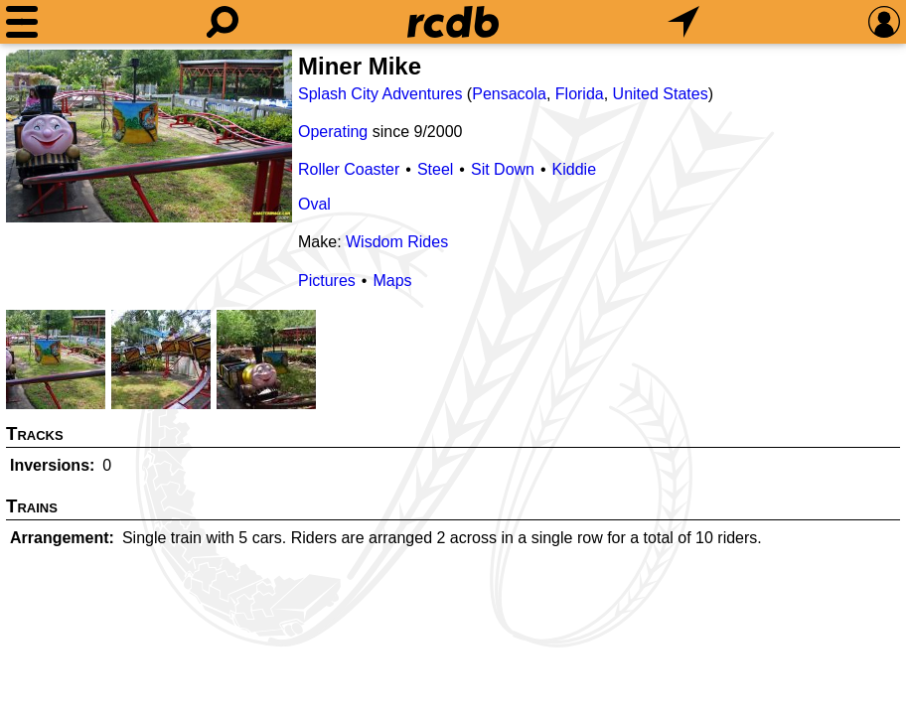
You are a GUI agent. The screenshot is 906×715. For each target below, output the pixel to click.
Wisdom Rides (397, 241)
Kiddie (574, 169)
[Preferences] (884, 22)
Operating (333, 131)
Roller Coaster (348, 169)
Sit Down (502, 169)
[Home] (453, 22)
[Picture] (149, 136)
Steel (435, 169)
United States (660, 93)
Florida (579, 93)
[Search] (222, 22)
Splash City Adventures (380, 93)
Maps (392, 280)
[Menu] (22, 22)
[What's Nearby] (683, 22)
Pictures (327, 280)
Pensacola (509, 93)
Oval (314, 204)
